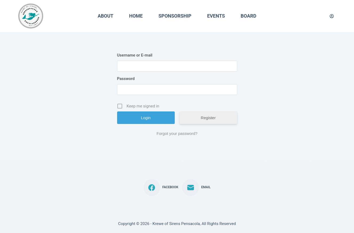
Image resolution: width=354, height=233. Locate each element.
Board (248, 16)
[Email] (196, 187)
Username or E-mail (135, 55)
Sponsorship (174, 16)
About (105, 16)
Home (136, 16)
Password (126, 78)
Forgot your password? (177, 133)
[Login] (332, 16)
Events (216, 16)
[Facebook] (161, 187)
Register (208, 117)
